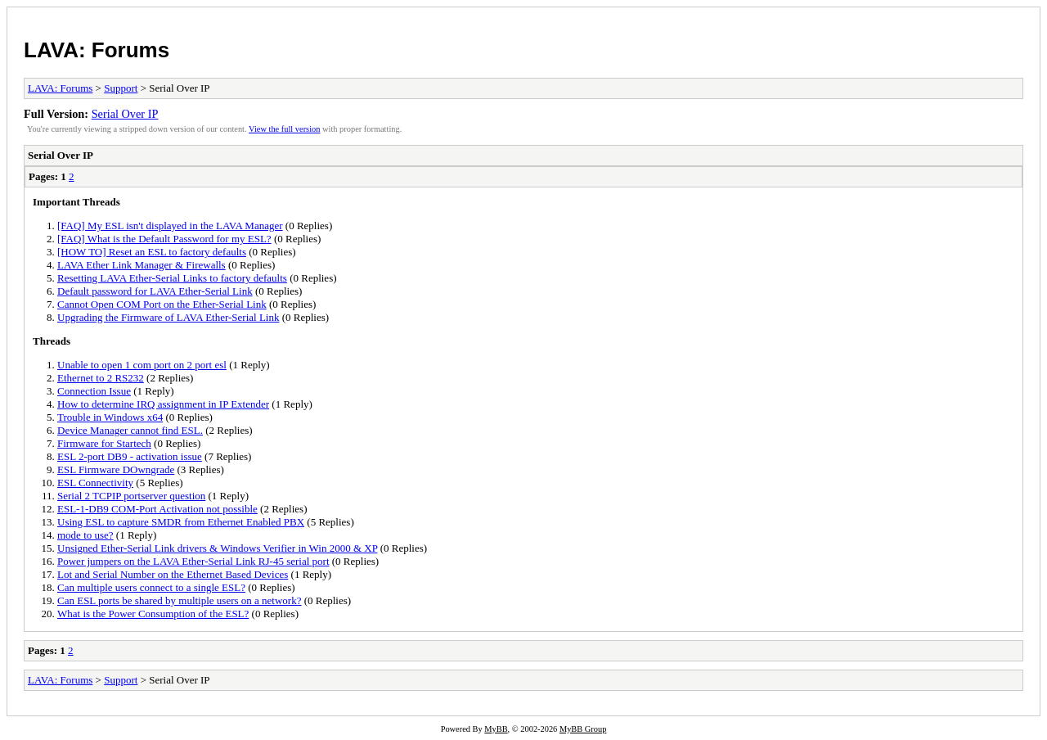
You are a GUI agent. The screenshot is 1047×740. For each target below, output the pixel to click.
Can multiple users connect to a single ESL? (151, 587)
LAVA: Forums (96, 50)
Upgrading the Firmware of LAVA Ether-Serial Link (168, 317)
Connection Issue (94, 391)
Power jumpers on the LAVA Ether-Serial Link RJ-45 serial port (193, 561)
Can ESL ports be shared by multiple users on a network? (179, 600)
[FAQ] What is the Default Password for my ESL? (164, 238)
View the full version (284, 128)
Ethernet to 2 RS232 (100, 378)
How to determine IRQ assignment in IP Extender (163, 404)
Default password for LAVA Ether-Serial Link (155, 291)
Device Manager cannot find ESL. (130, 430)
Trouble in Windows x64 (110, 417)
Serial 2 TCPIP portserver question (131, 496)
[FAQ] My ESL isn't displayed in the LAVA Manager (170, 225)
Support (120, 88)
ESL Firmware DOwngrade (115, 469)
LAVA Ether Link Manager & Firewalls (141, 265)
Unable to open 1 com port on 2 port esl (142, 365)
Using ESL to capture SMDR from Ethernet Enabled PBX (180, 522)
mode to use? (85, 535)
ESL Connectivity (95, 482)
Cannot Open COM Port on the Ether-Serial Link (162, 304)
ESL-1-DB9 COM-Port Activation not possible (157, 509)
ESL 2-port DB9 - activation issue (129, 456)
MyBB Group (582, 728)
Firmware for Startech (104, 443)
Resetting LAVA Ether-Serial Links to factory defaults (172, 278)
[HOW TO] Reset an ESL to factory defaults (151, 252)
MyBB (495, 728)
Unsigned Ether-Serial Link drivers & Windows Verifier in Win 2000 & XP (217, 548)
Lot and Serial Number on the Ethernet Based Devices (172, 574)
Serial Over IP (125, 113)
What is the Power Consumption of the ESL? (153, 613)
